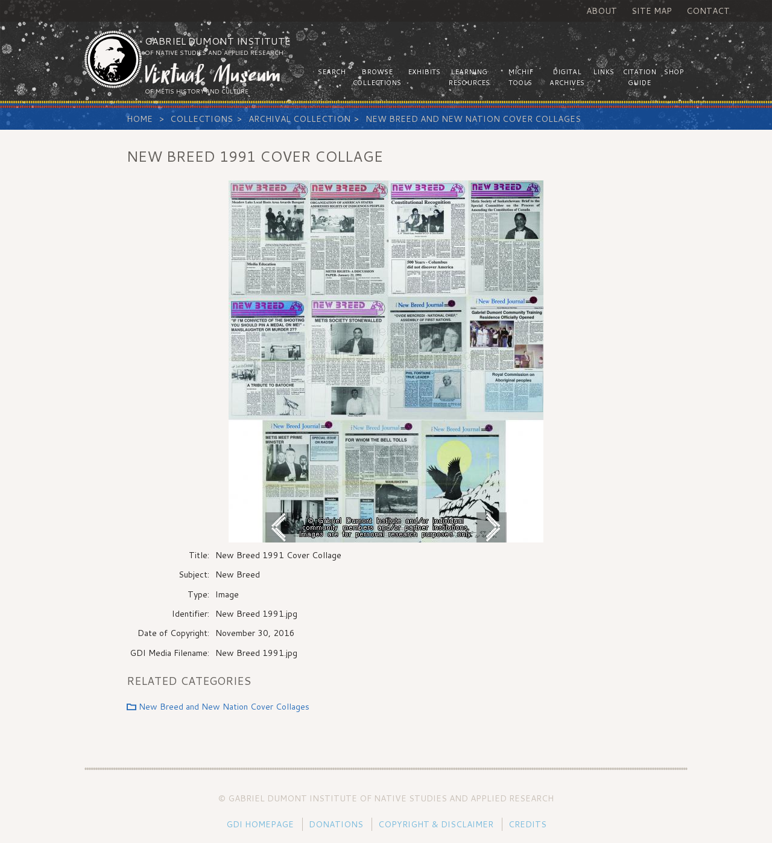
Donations (336, 824)
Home (140, 119)
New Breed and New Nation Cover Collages (473, 119)
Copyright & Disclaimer (435, 824)
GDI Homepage (260, 824)
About (601, 11)
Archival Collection (299, 119)
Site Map (651, 11)
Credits (527, 824)
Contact (708, 11)
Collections (201, 119)
